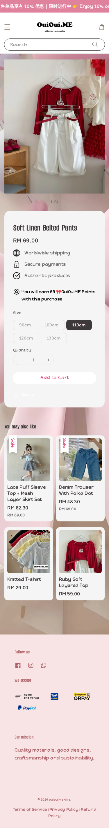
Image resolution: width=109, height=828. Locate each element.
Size (17, 312)
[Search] (95, 44)
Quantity (22, 350)
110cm (79, 325)
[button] (7, 27)
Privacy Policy (63, 809)
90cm (25, 325)
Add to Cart (54, 377)
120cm (26, 338)
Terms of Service (30, 809)
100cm (52, 325)
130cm (54, 338)
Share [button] (23, 395)
